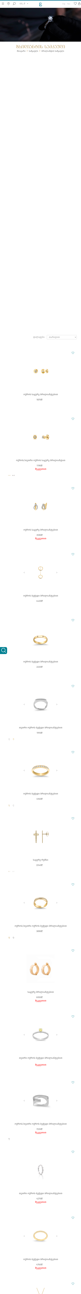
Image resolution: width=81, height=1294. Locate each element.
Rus (68, 3)
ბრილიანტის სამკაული (52, 51)
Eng (63, 3)
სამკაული (33, 51)
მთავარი (21, 51)
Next (56, 572)
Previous (24, 572)
